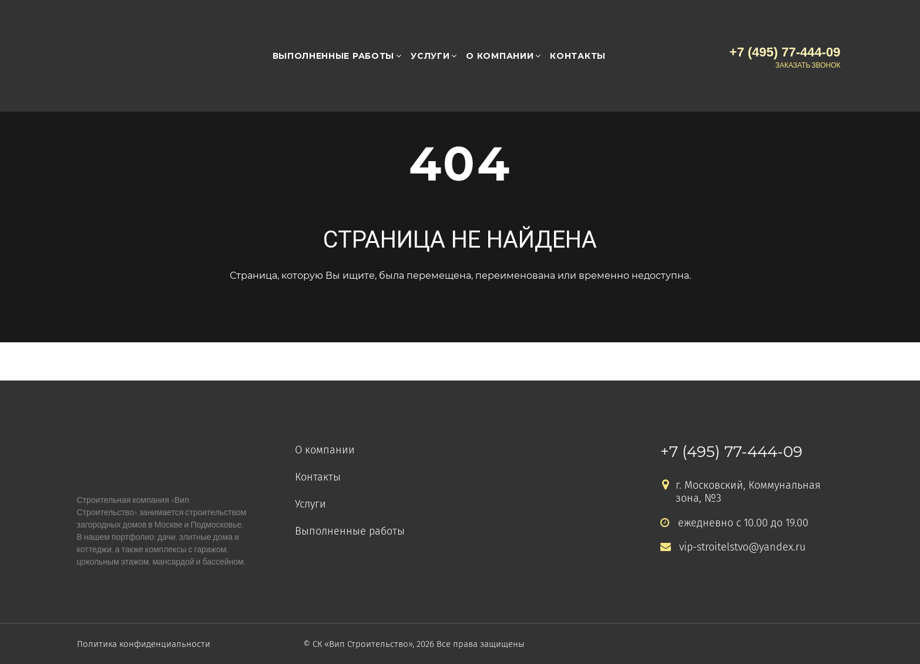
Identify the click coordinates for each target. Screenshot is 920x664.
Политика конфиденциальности (143, 644)
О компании (499, 56)
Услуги (430, 56)
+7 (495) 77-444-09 (731, 451)
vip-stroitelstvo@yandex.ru (732, 547)
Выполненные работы (334, 56)
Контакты (578, 56)
